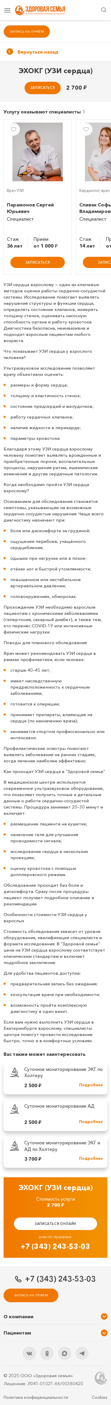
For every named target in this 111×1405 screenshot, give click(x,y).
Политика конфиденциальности (36, 1397)
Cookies (99, 1397)
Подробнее (91, 1085)
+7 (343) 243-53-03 (55, 1246)
